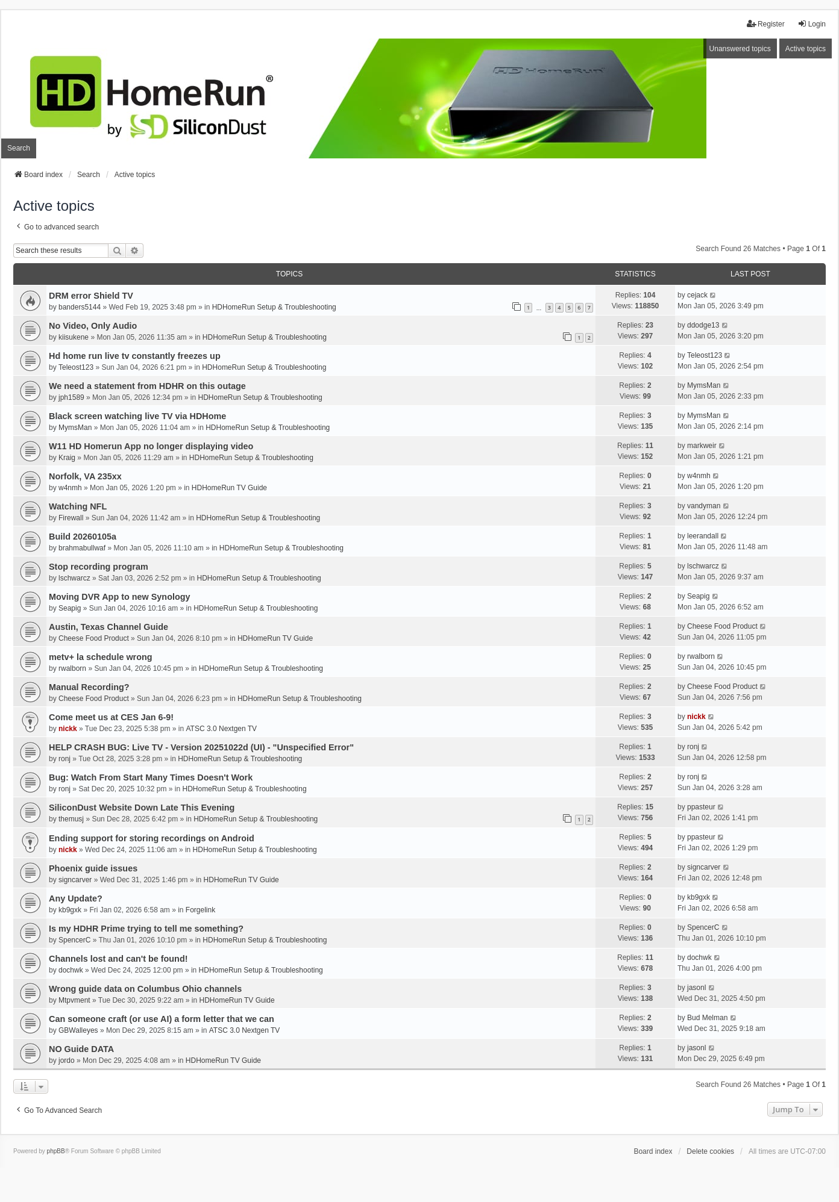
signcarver (75, 880)
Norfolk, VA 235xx (85, 476)
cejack (697, 295)
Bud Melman (707, 1018)
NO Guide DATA (81, 1049)
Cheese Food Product (93, 638)
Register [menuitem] (766, 23)
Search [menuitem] (18, 148)
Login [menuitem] (811, 23)
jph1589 (71, 397)
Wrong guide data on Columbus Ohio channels (145, 989)
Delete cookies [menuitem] (710, 1151)
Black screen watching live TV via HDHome (137, 416)
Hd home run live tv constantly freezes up (135, 356)
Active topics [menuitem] (805, 49)
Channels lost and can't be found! (118, 959)
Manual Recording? (89, 687)
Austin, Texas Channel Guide (108, 627)
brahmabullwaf (81, 548)
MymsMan (703, 385)
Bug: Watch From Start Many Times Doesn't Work (151, 777)
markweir (702, 445)
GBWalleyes (78, 1030)
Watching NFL (78, 506)
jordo (66, 1060)
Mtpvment (74, 1000)
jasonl (696, 987)
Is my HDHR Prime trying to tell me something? (146, 928)
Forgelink (200, 910)
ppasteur (701, 807)
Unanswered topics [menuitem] (740, 49)
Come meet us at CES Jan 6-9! (111, 717)
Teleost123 (75, 367)
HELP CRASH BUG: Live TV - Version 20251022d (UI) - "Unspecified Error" (201, 747)
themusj (71, 819)
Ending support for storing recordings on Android (151, 838)
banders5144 (79, 307)
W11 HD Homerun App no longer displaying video (151, 446)
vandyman (703, 506)
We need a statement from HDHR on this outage (147, 386)
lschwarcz (74, 578)
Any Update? (75, 898)
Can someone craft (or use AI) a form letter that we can (161, 1019)
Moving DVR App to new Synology (119, 597)
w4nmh (70, 488)
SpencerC (74, 940)
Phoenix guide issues (93, 868)
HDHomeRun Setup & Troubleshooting (274, 307)
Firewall (70, 518)
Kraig (66, 457)
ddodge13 (703, 325)
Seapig (69, 608)
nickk (67, 728)
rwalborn (72, 668)
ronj (64, 759)
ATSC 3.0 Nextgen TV (221, 728)
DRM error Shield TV (91, 295)
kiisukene (73, 337)
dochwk (70, 970)
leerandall (702, 536)
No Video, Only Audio (93, 326)
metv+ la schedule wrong (100, 657)
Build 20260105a (82, 536)
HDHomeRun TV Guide (229, 488)
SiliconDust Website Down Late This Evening (141, 807)
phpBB (56, 1151)
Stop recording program (98, 566)
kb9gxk (69, 910)
